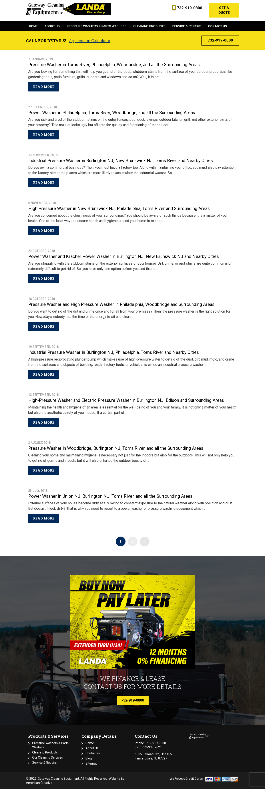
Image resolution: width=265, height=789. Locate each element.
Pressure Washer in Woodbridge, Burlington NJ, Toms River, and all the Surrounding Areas (115, 444)
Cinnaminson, (78, 785)
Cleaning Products (45, 748)
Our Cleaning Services (47, 753)
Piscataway (111, 785)
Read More (43, 83)
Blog (89, 754)
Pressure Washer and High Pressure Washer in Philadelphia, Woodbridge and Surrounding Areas (121, 300)
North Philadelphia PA (150, 785)
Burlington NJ (95, 785)
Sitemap (92, 759)
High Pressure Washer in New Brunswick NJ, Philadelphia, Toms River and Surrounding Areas (119, 204)
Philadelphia (126, 785)
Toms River (44, 785)
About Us (92, 744)
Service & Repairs (44, 758)
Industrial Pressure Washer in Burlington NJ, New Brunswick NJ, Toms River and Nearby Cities (120, 156)
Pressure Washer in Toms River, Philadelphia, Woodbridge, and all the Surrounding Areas (114, 60)
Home (90, 739)
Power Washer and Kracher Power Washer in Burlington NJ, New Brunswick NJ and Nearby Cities (123, 252)
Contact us (93, 749)
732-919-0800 (188, 8)
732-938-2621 (152, 743)
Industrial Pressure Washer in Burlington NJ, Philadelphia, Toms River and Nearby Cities (113, 348)
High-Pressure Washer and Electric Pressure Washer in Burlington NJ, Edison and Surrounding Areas (126, 396)
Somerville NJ (60, 785)
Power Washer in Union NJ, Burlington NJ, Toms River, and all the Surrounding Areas (110, 492)
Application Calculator (89, 36)
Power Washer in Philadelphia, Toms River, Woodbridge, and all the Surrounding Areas (111, 108)
